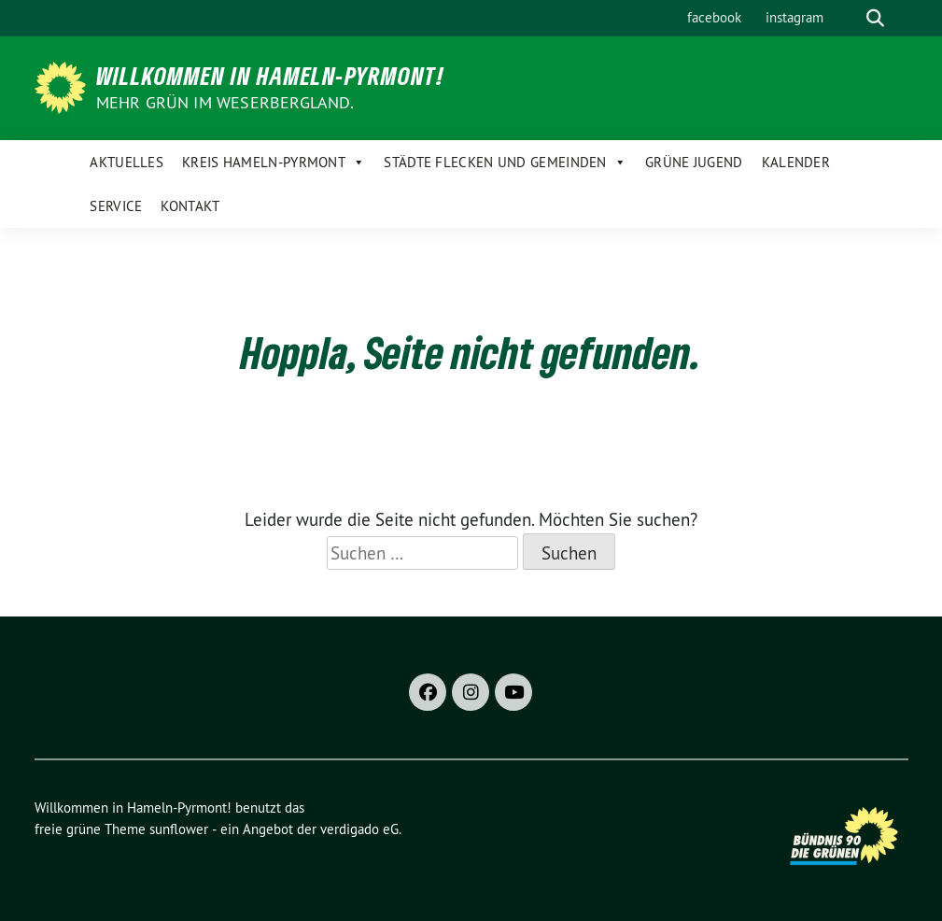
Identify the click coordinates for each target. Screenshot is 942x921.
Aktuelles (126, 162)
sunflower (178, 829)
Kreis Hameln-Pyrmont (273, 162)
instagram (794, 17)
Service (116, 206)
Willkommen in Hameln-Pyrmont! (270, 76)
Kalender (796, 162)
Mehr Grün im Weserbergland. (225, 102)
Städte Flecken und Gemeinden (505, 162)
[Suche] (848, 18)
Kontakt (190, 206)
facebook (714, 17)
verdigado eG (359, 829)
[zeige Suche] (875, 18)
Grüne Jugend (694, 162)
